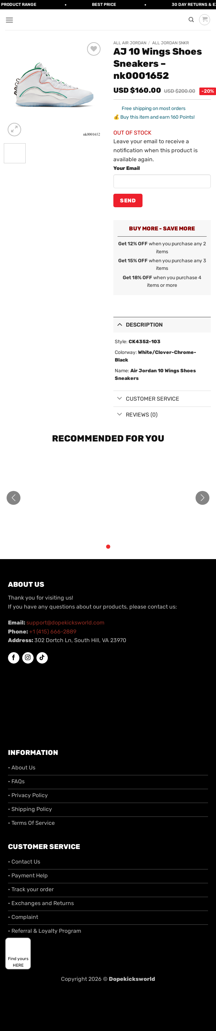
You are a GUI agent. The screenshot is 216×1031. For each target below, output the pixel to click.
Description (138, 324)
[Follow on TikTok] (42, 658)
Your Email (126, 168)
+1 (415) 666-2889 (52, 631)
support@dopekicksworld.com (65, 622)
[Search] (191, 19)
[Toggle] (119, 324)
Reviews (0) (135, 414)
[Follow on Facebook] (13, 658)
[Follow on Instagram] (28, 658)
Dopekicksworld (132, 979)
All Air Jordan (129, 42)
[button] (9, 19)
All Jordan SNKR (170, 42)
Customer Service (146, 398)
